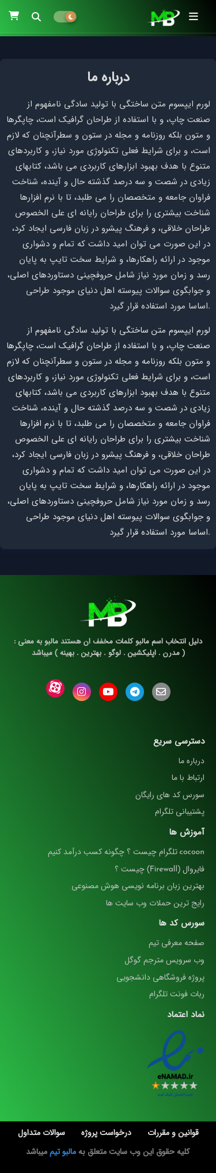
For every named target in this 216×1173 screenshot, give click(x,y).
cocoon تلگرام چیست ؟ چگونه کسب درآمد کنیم (126, 852)
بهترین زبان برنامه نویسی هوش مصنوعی (137, 885)
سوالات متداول (41, 1133)
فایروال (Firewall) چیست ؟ (159, 869)
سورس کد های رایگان (169, 795)
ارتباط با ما (188, 777)
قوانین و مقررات (173, 1133)
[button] (36, 16)
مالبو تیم (63, 1151)
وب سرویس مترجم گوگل (164, 960)
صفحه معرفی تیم (176, 942)
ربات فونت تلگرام (176, 994)
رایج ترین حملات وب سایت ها (155, 903)
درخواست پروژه (106, 1133)
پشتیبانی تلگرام (179, 811)
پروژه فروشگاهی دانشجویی (160, 977)
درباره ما (191, 761)
